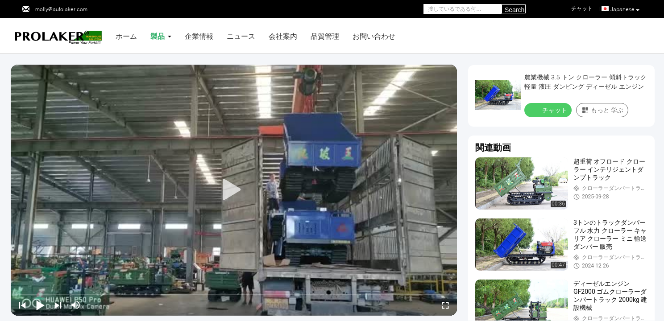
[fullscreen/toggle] (445, 305)
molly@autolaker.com (61, 9)
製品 (157, 36)
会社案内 (283, 36)
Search (514, 9)
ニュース (241, 36)
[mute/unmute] (76, 305)
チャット (549, 109)
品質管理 (325, 36)
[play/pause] (40, 305)
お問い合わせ (374, 36)
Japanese (624, 9)
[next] (58, 305)
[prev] (22, 305)
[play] (234, 190)
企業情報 (199, 36)
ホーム (126, 36)
